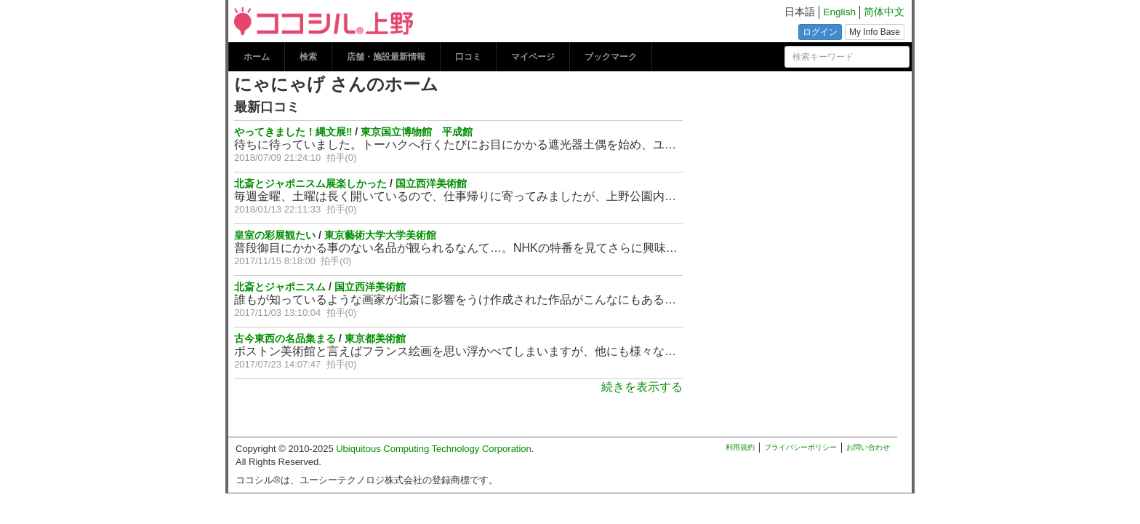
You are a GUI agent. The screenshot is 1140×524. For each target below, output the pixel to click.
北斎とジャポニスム (280, 287)
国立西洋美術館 (431, 183)
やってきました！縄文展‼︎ (293, 132)
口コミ (468, 57)
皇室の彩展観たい (275, 235)
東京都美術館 (375, 338)
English (839, 12)
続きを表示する (642, 387)
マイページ (533, 57)
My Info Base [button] (874, 32)
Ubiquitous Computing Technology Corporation (433, 448)
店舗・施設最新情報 (386, 57)
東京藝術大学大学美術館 (380, 235)
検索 (308, 57)
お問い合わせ (868, 447)
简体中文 (884, 12)
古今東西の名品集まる (285, 338)
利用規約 (740, 447)
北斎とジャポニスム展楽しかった (310, 183)
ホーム (257, 57)
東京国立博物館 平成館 (417, 132)
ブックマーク (611, 57)
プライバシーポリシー (800, 447)
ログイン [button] (820, 32)
